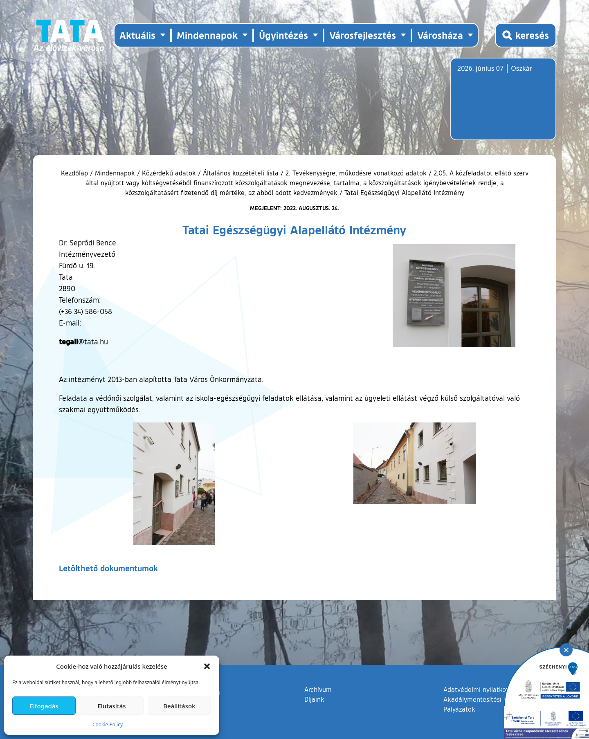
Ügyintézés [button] (283, 35)
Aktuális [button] (137, 35)
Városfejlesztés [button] (362, 35)
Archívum (318, 689)
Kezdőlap (75, 173)
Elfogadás (44, 706)
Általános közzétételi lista (241, 173)
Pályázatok (459, 709)
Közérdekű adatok (169, 173)
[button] (207, 666)
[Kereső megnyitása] (525, 35)
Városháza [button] (440, 35)
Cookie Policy (107, 724)
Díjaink (314, 699)
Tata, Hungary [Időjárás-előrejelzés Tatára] (503, 104)
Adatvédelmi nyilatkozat (479, 689)
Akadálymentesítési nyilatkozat (489, 699)
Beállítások (179, 706)
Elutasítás (111, 706)
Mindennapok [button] (207, 35)
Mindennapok (115, 173)
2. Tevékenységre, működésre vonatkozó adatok (356, 173)
